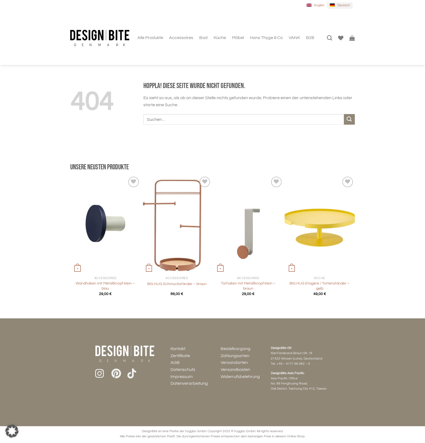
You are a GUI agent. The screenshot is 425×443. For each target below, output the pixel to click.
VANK (294, 37)
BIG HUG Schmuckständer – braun (177, 284)
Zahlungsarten (235, 356)
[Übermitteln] (349, 119)
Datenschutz (182, 369)
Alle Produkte (150, 37)
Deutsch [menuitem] (343, 5)
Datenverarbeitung (189, 383)
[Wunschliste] (340, 38)
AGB (175, 362)
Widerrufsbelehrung (240, 376)
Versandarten (234, 362)
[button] (12, 431)
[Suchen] (329, 38)
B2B (310, 37)
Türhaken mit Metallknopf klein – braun (248, 285)
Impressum (181, 376)
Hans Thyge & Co (266, 37)
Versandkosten (235, 369)
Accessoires (181, 37)
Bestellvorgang (235, 349)
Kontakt (177, 349)
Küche (220, 37)
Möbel (238, 37)
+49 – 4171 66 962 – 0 (293, 364)
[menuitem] (315, 5)
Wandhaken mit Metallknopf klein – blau (105, 285)
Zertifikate (180, 356)
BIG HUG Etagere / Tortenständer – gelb (319, 285)
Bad (203, 37)
